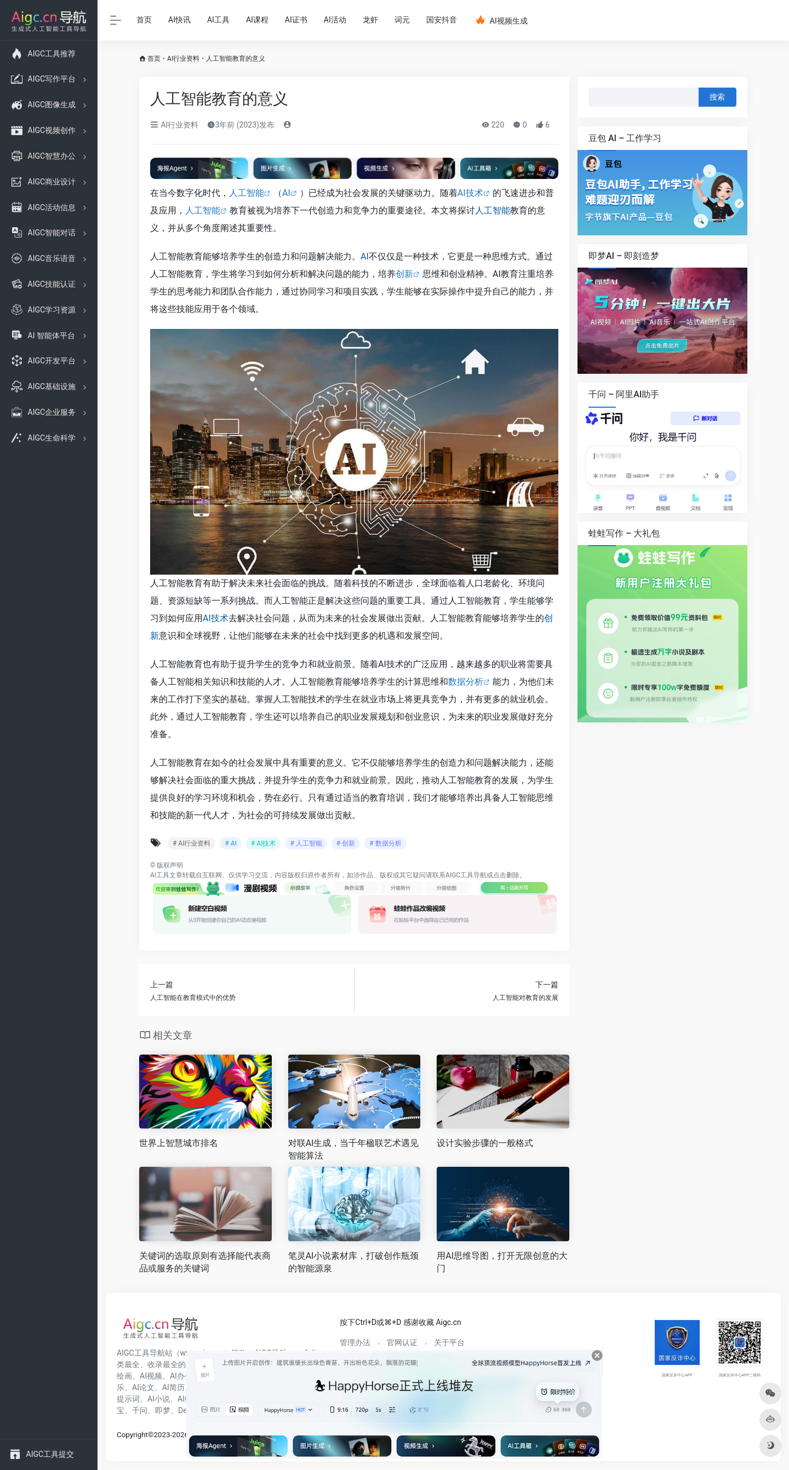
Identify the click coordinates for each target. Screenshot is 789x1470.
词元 (402, 19)
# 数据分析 (385, 843)
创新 (404, 274)
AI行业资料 (183, 58)
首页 (144, 19)
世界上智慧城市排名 (178, 1143)
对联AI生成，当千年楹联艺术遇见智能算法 (353, 1149)
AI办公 (181, 1375)
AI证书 (296, 19)
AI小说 (158, 1398)
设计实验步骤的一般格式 (485, 1143)
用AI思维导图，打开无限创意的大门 (502, 1262)
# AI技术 (263, 843)
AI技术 (470, 193)
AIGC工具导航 (466, 875)
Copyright (132, 1435)
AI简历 (173, 1387)
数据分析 (465, 681)
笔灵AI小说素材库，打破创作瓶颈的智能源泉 (353, 1262)
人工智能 (246, 193)
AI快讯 (179, 19)
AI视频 (151, 1375)
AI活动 (335, 19)
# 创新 (345, 843)
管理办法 (355, 1342)
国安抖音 (441, 19)
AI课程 (257, 19)
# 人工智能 (306, 843)
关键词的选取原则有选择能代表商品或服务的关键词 (205, 1262)
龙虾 (370, 19)
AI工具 (218, 19)
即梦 (162, 1410)
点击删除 (506, 875)
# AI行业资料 (191, 843)
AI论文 (143, 1387)
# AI (230, 843)
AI (286, 193)
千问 (139, 1410)
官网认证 (402, 1342)
